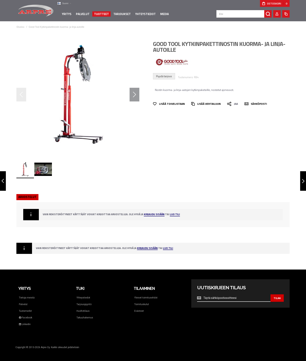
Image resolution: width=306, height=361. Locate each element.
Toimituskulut (141, 304)
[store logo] (35, 10)
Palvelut (23, 304)
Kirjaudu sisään (154, 214)
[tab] (27, 197)
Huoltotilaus (83, 311)
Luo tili (175, 214)
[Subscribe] (277, 298)
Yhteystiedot (83, 297)
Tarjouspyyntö (84, 304)
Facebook (25, 317)
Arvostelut (27, 197)
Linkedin (25, 324)
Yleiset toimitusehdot (145, 297)
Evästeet (139, 311)
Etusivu (20, 27)
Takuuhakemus (84, 317)
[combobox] (244, 14)
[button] (64, 3)
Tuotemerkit (25, 311)
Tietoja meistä (27, 297)
